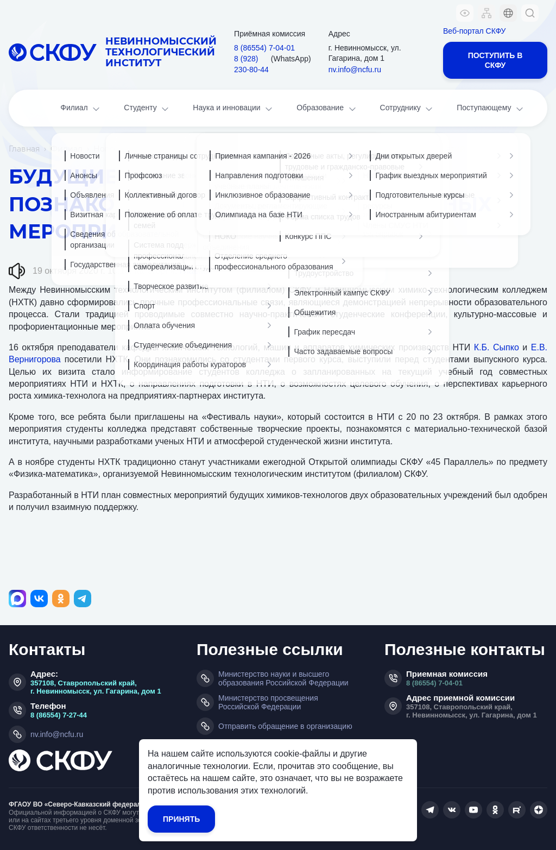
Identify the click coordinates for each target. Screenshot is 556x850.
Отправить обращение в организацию (285, 726)
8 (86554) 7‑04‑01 (264, 47)
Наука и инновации (233, 109)
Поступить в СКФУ (495, 60)
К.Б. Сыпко (496, 347)
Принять (181, 819)
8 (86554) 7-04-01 (434, 683)
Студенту (147, 109)
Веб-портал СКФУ (474, 31)
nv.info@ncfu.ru (354, 69)
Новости (110, 149)
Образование (326, 109)
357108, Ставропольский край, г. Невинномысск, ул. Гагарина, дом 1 (95, 687)
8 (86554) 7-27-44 (58, 715)
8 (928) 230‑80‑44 (251, 64)
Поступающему (491, 109)
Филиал (81, 109)
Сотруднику (407, 109)
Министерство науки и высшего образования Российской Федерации (283, 678)
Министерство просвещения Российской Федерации (268, 702)
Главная (24, 149)
